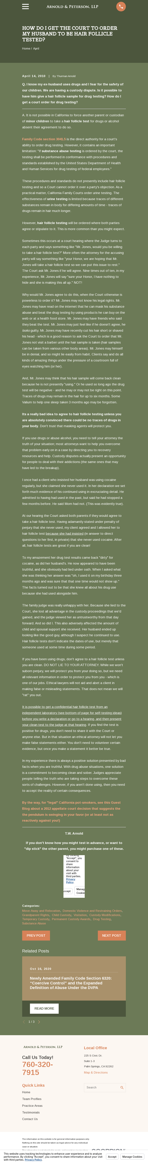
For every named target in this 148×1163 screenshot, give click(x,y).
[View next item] (39, 1022)
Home (26, 1092)
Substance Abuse (34, 923)
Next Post (111, 935)
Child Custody (61, 915)
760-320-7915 (37, 1068)
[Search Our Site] (122, 1087)
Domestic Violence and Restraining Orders (92, 911)
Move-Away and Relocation (41, 911)
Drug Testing (102, 919)
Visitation (80, 915)
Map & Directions (96, 1072)
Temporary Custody (35, 919)
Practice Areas (32, 1105)
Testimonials (31, 1112)
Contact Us (30, 1119)
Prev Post (36, 935)
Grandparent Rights (35, 915)
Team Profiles (31, 1099)
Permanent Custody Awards (71, 919)
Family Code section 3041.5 (44, 139)
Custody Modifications (104, 915)
